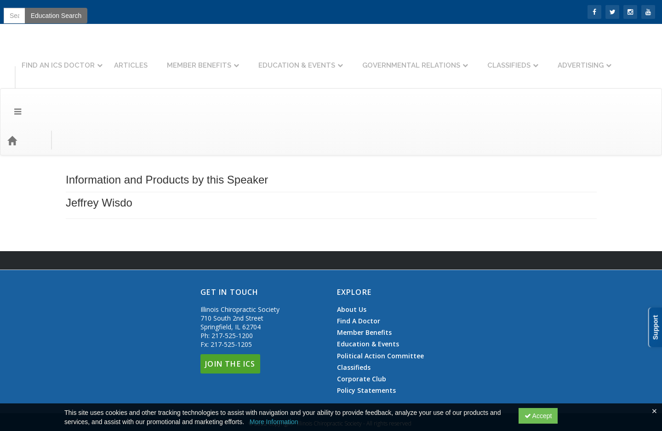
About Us (351, 259)
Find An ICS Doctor (94, 58)
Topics (58, 89)
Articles (167, 58)
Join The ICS (230, 313)
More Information (274, 421)
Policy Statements (366, 339)
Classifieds (545, 58)
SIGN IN (19, 11)
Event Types (100, 89)
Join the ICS (60, 11)
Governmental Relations (448, 58)
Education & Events (333, 58)
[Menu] (10, 89)
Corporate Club (361, 328)
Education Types (158, 89)
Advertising (617, 58)
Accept (538, 416)
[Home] (25, 89)
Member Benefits (236, 58)
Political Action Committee (380, 305)
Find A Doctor (358, 270)
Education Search (521, 89)
